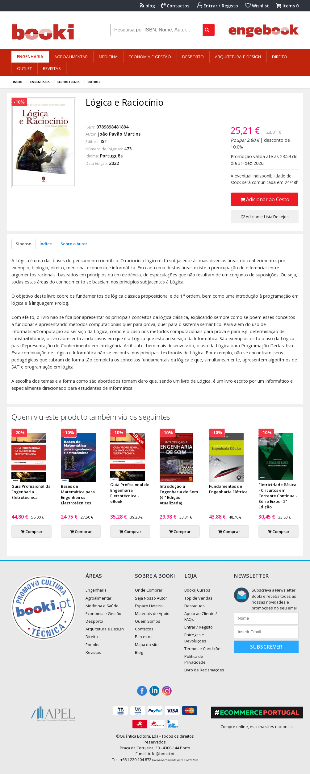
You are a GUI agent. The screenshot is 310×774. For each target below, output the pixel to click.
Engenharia (30, 56)
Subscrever (266, 646)
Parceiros (144, 636)
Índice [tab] (46, 243)
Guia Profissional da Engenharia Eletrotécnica (31, 491)
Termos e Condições (203, 648)
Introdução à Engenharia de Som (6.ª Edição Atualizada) (179, 494)
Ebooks (92, 644)
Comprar (32, 531)
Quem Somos (147, 621)
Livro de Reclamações (204, 670)
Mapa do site (147, 644)
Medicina (108, 56)
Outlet (24, 68)
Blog (139, 652)
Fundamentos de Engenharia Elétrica (228, 489)
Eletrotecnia (68, 82)
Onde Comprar (148, 590)
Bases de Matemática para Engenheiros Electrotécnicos (78, 494)
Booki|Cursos (197, 590)
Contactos (175, 6)
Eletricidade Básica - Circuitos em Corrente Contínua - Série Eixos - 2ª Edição (277, 496)
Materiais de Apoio (152, 613)
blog (147, 6)
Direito (279, 56)
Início (18, 82)
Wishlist (257, 6)
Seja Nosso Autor (151, 598)
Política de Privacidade (195, 659)
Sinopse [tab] (23, 243)
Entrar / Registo (217, 6)
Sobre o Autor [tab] (74, 243)
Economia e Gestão (150, 56)
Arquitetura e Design (238, 56)
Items (287, 6)
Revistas (52, 68)
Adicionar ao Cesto (264, 199)
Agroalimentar (71, 56)
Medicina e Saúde (102, 606)
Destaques (194, 606)
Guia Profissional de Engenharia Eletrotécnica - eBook (129, 493)
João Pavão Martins (119, 134)
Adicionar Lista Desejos (265, 216)
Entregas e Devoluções (195, 637)
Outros (93, 82)
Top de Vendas (198, 598)
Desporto (193, 56)
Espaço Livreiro (149, 606)
